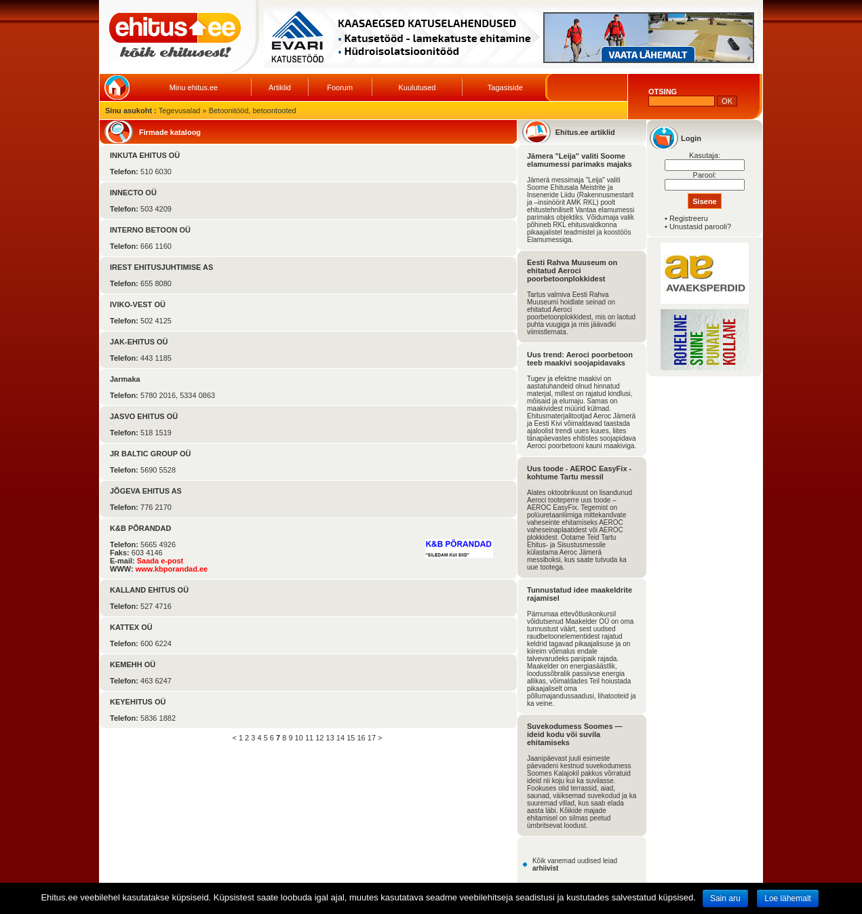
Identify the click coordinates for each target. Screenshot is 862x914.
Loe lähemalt (787, 898)
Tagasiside (505, 87)
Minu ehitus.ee (194, 87)
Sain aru (725, 898)
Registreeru (688, 218)
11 (309, 738)
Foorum (340, 87)
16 (361, 738)
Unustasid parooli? (700, 226)
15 (351, 738)
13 (330, 738)
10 (299, 738)
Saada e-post (160, 561)
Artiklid (280, 87)
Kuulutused (416, 87)
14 (340, 738)
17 (372, 738)
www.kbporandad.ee (172, 569)
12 (319, 738)
